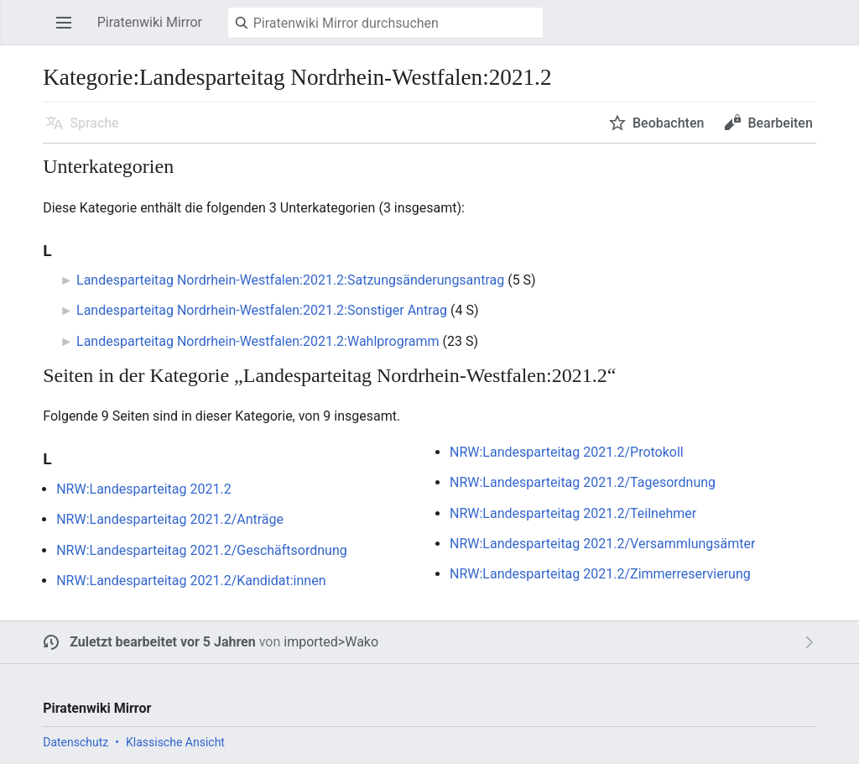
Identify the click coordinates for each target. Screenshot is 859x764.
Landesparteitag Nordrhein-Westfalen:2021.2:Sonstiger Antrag (261, 310)
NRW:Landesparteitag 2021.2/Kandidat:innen (190, 581)
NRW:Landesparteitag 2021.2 (143, 489)
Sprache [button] (94, 123)
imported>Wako (331, 642)
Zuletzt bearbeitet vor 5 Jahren (163, 642)
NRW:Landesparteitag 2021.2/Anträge (170, 519)
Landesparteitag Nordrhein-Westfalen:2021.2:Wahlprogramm (258, 341)
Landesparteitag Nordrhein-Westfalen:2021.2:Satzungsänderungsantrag (290, 280)
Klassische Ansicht (175, 742)
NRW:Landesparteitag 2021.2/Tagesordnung (583, 482)
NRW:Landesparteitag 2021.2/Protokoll (567, 452)
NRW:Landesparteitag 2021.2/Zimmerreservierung (600, 574)
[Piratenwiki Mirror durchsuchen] (385, 23)
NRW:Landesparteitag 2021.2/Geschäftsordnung (201, 550)
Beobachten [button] (668, 123)
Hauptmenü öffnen (68, 31)
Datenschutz (75, 742)
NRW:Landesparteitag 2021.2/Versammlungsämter (602, 544)
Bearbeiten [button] (779, 123)
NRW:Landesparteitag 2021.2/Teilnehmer (573, 513)
